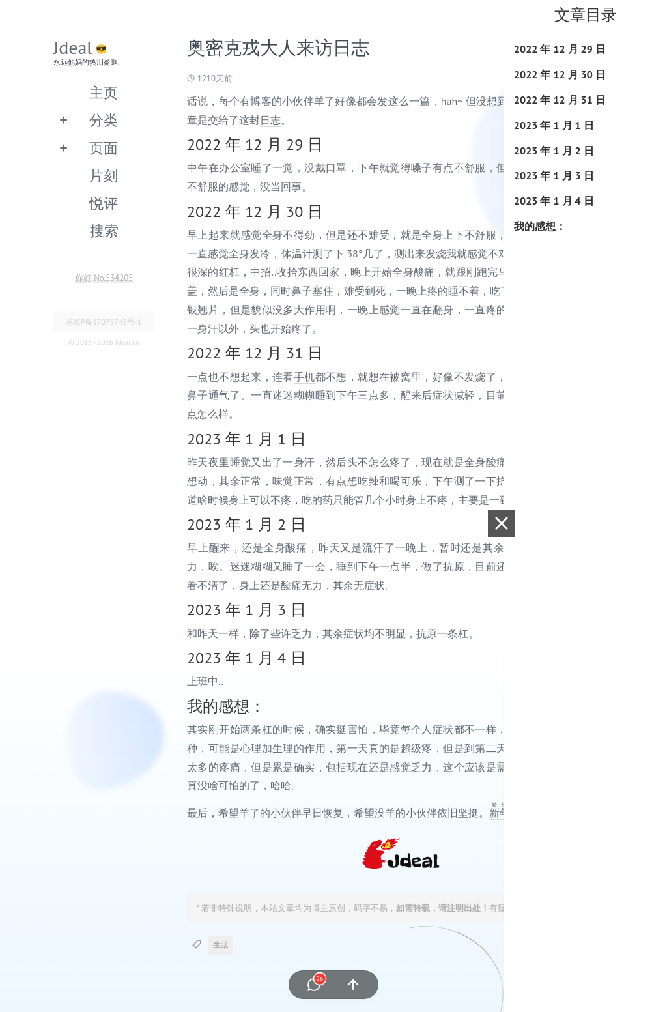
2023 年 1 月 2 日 (554, 150)
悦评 (103, 203)
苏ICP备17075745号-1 (103, 321)
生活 (221, 944)
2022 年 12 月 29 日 (560, 48)
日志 (270, 119)
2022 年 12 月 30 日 (560, 74)
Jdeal (72, 47)
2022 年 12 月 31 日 (560, 99)
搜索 (104, 230)
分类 (103, 119)
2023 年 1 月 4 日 (554, 200)
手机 (304, 376)
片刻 (103, 175)
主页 (103, 92)
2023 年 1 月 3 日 (554, 175)
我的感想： (540, 226)
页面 (103, 147)
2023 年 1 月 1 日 (554, 125)
